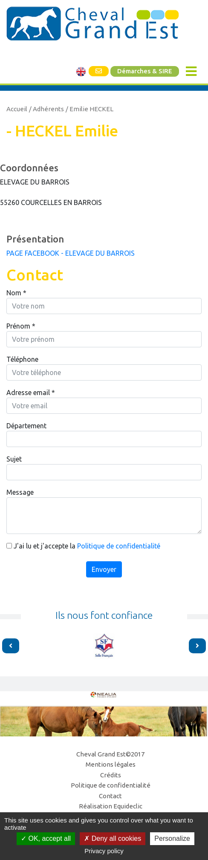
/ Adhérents (46, 109)
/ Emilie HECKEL (89, 109)
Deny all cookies (112, 838)
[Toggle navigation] (191, 71)
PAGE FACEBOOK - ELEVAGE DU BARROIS (70, 253)
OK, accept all (46, 838)
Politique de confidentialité (118, 546)
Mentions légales (111, 764)
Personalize (172, 838)
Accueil (16, 109)
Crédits (110, 775)
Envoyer (104, 569)
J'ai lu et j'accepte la (83, 546)
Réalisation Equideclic (110, 806)
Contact (110, 795)
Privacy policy (104, 850)
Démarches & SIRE (144, 71)
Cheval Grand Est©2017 (110, 754)
